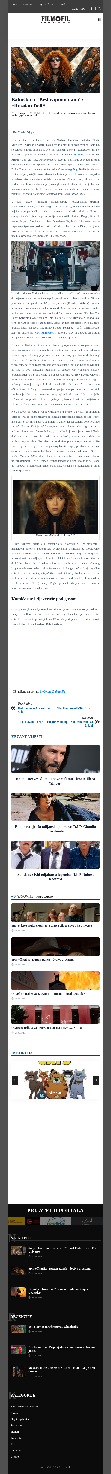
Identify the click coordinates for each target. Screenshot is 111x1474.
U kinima (15, 1450)
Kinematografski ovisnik (24, 1406)
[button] (100, 19)
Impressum (28, 4)
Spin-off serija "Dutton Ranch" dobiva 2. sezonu (42, 959)
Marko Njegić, (18, 115)
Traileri (14, 1431)
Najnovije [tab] (24, 896)
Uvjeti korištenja (45, 4)
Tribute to (16, 1437)
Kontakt (62, 4)
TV (12, 1444)
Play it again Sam (20, 1419)
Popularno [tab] (44, 896)
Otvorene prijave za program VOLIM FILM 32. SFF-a (46, 1027)
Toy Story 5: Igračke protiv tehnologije (53, 1326)
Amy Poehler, (89, 113)
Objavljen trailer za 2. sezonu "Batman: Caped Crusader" (48, 993)
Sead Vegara (20, 113)
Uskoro (19, 1053)
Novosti (15, 1412)
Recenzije (21, 1317)
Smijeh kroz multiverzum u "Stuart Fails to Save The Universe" (52, 925)
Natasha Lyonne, (75, 113)
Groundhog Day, (60, 113)
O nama (14, 4)
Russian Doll (31, 115)
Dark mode (78, 8)
